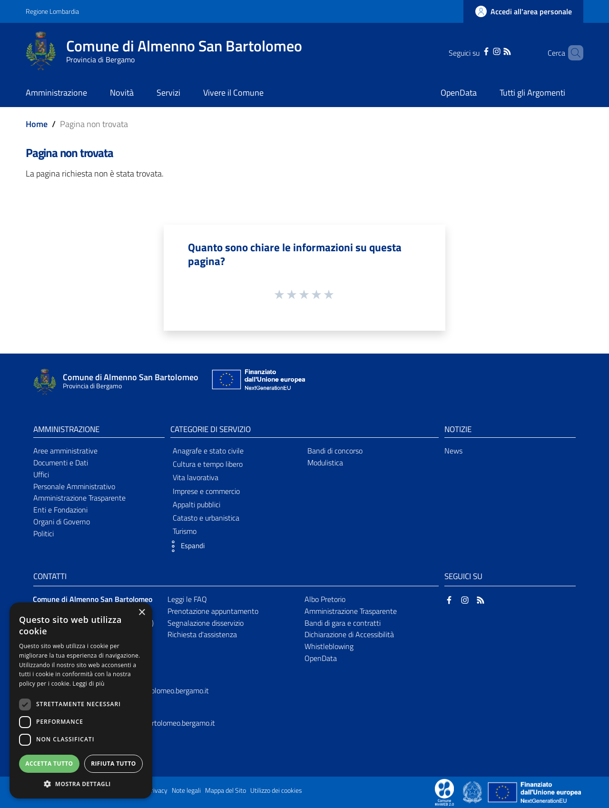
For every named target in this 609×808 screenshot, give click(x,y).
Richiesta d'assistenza (202, 634)
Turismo (184, 531)
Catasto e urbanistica (206, 517)
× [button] (141, 612)
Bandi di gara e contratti (342, 623)
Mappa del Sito (225, 790)
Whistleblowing (329, 646)
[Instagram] (484, 50)
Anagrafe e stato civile (208, 450)
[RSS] (495, 50)
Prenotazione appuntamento (212, 611)
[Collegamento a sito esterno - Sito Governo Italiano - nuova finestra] (473, 791)
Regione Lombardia (52, 11)
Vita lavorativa (195, 477)
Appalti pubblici (196, 504)
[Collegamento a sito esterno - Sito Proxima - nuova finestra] (444, 791)
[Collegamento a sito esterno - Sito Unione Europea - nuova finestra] (257, 382)
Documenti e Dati (60, 462)
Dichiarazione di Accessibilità (349, 634)
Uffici (41, 474)
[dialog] (81, 700)
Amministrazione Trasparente (79, 497)
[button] (185, 546)
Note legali (186, 790)
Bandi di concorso (335, 450)
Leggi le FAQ (187, 599)
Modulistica (325, 462)
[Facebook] (474, 50)
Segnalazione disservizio (205, 623)
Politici (43, 533)
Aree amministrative (65, 450)
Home (37, 124)
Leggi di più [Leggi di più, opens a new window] (89, 684)
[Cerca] (571, 52)
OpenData (320, 658)
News (453, 450)
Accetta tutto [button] (49, 763)
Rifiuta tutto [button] (113, 763)
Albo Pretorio (324, 599)
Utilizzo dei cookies (276, 790)
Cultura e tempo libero (208, 464)
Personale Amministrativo (74, 486)
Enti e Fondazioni (60, 509)
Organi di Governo (61, 521)
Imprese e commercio (206, 491)
